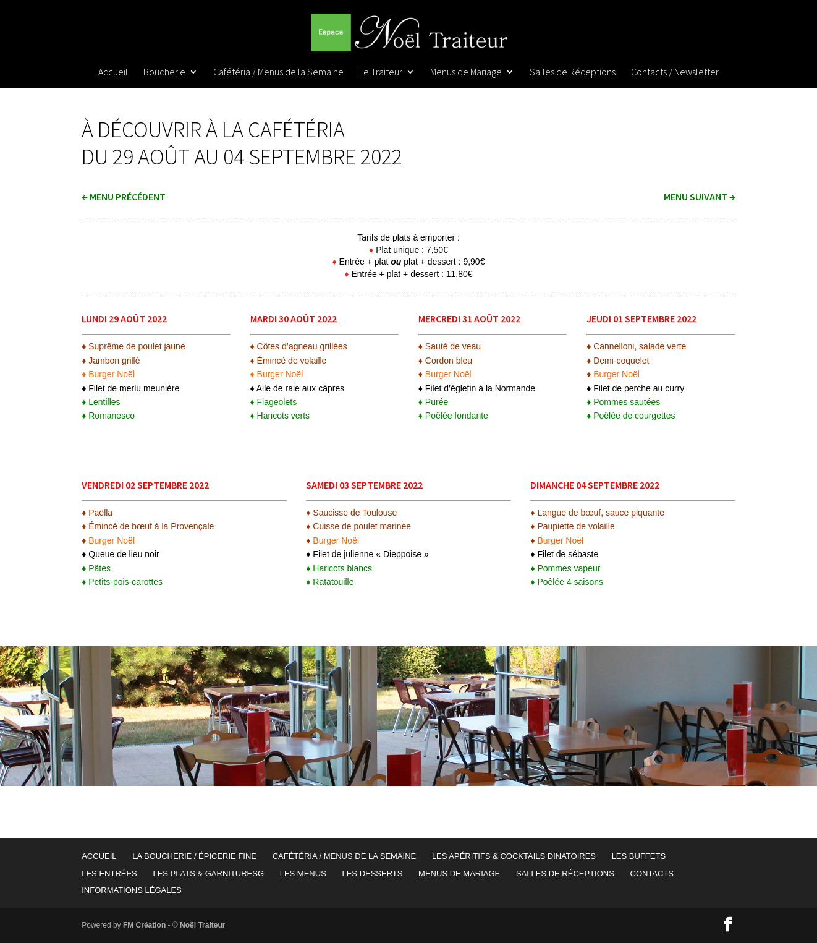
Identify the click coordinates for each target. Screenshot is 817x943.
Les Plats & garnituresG (208, 873)
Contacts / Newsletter (675, 72)
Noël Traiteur (202, 925)
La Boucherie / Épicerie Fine (194, 856)
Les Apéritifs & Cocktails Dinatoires (514, 856)
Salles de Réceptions (573, 72)
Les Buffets (639, 856)
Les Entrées (109, 873)
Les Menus (303, 873)
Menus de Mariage (466, 72)
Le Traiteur (380, 72)
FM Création (144, 925)
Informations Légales (132, 890)
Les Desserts (372, 873)
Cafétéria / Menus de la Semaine (278, 72)
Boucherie (164, 72)
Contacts (652, 873)
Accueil (113, 72)
